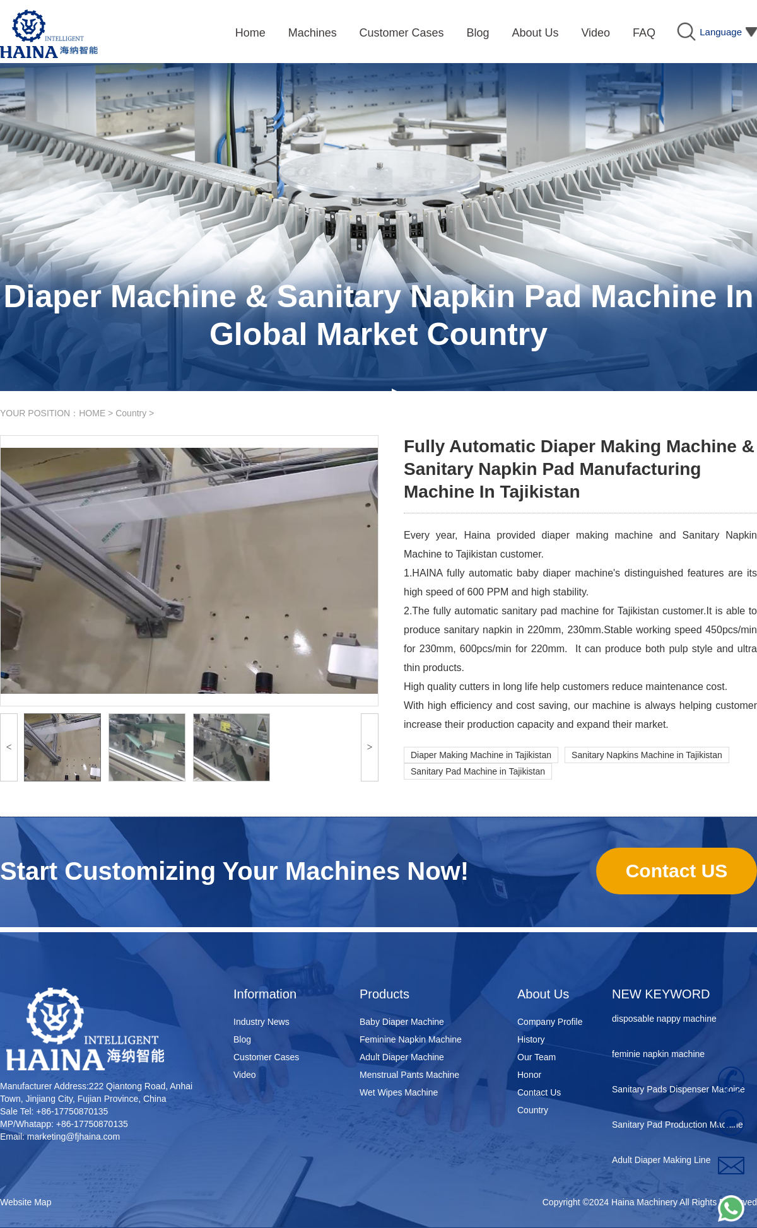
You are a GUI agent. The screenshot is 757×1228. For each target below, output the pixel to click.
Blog (242, 1039)
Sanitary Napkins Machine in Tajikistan (647, 755)
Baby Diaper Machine (402, 1022)
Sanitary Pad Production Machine (677, 1126)
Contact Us (539, 1092)
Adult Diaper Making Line (661, 1162)
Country (130, 413)
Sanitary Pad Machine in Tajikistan (478, 771)
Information (264, 994)
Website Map (25, 1202)
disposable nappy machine (664, 1020)
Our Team (536, 1057)
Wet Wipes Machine (399, 1092)
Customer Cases (266, 1057)
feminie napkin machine (658, 1056)
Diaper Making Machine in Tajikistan (481, 755)
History (531, 1039)
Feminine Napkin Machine (411, 1039)
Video (244, 1075)
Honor (529, 1075)
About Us (543, 994)
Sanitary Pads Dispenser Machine (678, 1091)
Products (384, 994)
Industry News (261, 1022)
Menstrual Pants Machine (409, 1075)
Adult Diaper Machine (402, 1057)
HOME (92, 413)
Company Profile (550, 1022)
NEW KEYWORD (661, 994)
